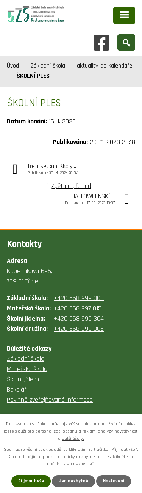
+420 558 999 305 (79, 328)
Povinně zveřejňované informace (50, 399)
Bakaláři (17, 389)
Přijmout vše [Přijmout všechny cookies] (31, 481)
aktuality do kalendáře (104, 66)
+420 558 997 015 (77, 308)
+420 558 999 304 (79, 318)
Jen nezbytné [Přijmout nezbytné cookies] (73, 481)
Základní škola (48, 66)
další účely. (73, 438)
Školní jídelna (24, 379)
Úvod (13, 66)
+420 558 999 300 (79, 298)
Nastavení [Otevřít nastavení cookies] (113, 481)
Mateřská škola (27, 369)
